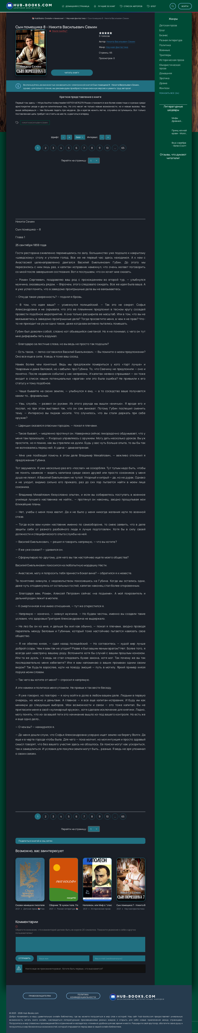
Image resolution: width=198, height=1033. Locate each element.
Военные (164, 50)
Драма (163, 83)
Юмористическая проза (169, 66)
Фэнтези (164, 88)
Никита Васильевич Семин (121, 41)
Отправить (25, 958)
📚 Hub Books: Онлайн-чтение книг (48, 18)
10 (107, 148)
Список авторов (131, 6)
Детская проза (168, 25)
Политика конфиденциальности (83, 996)
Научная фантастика (76, 18)
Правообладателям (40, 996)
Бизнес (163, 35)
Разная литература (170, 40)
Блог (151, 6)
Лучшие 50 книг (104, 6)
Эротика (164, 78)
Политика (165, 45)
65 (123, 148)
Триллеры (165, 55)
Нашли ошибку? (59, 31)
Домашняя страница (75, 6)
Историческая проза (171, 60)
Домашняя (165, 73)
